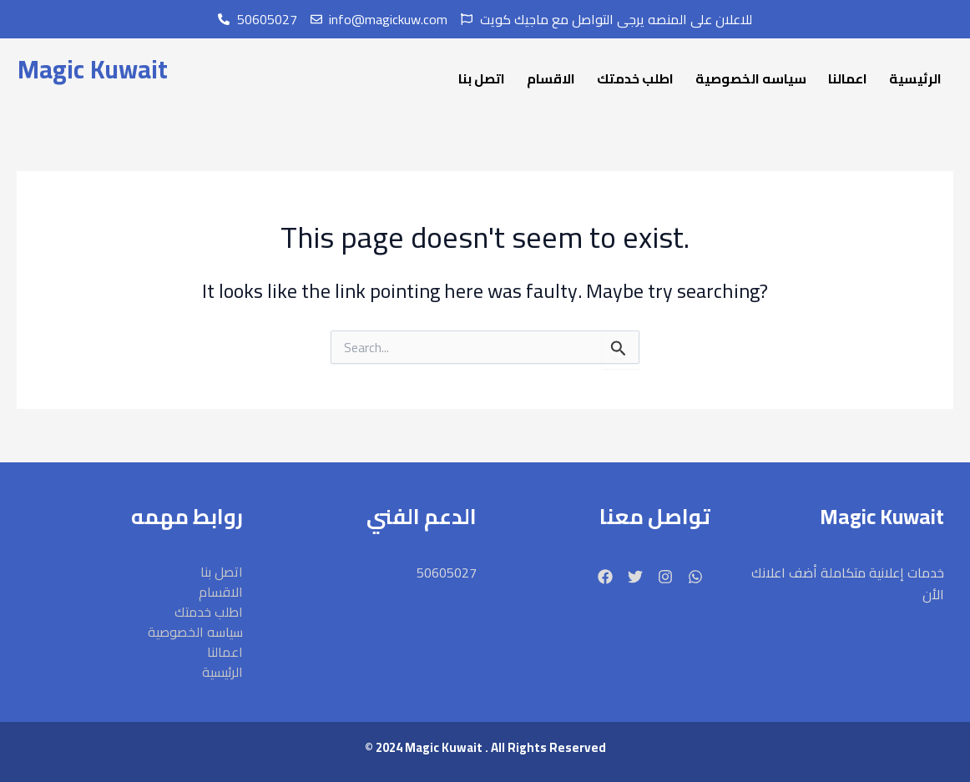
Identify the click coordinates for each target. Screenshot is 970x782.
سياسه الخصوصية (750, 78)
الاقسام (551, 78)
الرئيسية (915, 78)
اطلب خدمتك (635, 78)
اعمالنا (847, 78)
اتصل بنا (481, 78)
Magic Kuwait (93, 69)
